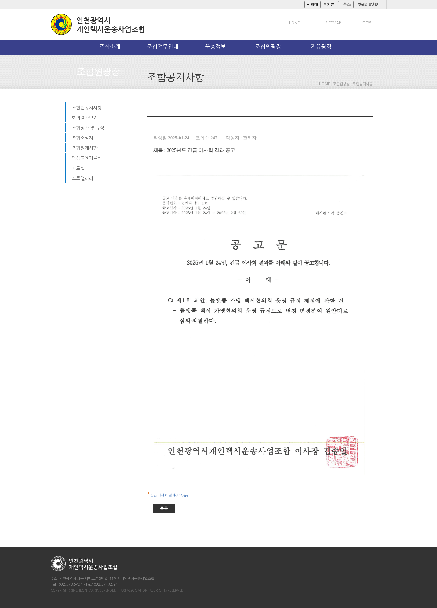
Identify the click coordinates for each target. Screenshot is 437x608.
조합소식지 (82, 138)
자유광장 (321, 46)
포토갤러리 (82, 178)
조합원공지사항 (87, 107)
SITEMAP (333, 23)
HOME (294, 23)
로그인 (367, 23)
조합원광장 (268, 46)
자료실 (78, 168)
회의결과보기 (84, 117)
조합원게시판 (84, 148)
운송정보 (215, 46)
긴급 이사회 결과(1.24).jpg (169, 495)
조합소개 (110, 46)
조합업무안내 (162, 46)
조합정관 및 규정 (88, 128)
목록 (164, 508)
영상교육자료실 (87, 158)
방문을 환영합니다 (370, 4)
